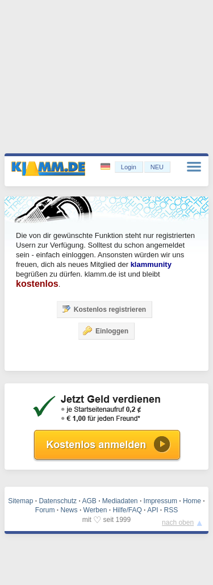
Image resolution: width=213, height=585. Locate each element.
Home (192, 501)
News (69, 510)
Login (128, 167)
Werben (95, 510)
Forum (45, 510)
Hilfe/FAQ (126, 510)
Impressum (160, 501)
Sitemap (20, 501)
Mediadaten (120, 501)
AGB (89, 501)
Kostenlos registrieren (103, 309)
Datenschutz (58, 501)
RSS (171, 510)
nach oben (178, 522)
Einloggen (105, 330)
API (152, 510)
